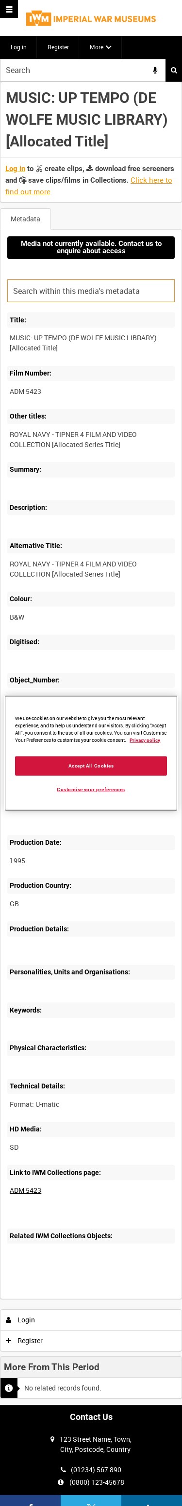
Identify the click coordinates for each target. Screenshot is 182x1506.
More (96, 47)
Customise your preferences (91, 789)
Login (20, 1319)
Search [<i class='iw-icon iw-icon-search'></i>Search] (174, 70)
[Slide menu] (9, 9)
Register (58, 47)
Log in (19, 47)
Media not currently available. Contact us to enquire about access (91, 247)
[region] (90, 753)
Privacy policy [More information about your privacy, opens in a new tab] (145, 740)
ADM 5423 (25, 1190)
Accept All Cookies (91, 765)
